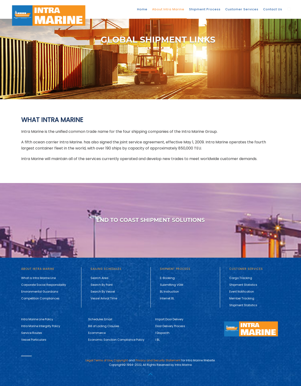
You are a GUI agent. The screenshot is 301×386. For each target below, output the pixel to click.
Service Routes (31, 333)
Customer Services (241, 9)
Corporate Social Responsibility (43, 285)
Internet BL (167, 298)
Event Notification (241, 292)
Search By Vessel (103, 292)
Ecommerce (97, 333)
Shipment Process (205, 9)
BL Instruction (169, 292)
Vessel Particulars (33, 340)
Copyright (121, 360)
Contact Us (272, 9)
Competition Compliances (40, 298)
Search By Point (102, 285)
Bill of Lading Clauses (103, 326)
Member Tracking (241, 298)
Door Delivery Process (170, 326)
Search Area (99, 278)
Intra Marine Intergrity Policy (40, 326)
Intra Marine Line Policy (37, 319)
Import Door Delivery (169, 319)
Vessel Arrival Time (104, 298)
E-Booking (167, 278)
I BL (157, 340)
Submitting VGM (171, 285)
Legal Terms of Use (99, 360)
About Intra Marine (168, 9)
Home (142, 9)
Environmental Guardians (39, 292)
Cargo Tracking (240, 278)
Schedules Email (100, 319)
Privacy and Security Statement (158, 360)
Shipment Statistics (243, 285)
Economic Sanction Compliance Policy (116, 340)
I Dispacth (162, 333)
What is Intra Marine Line (38, 278)
